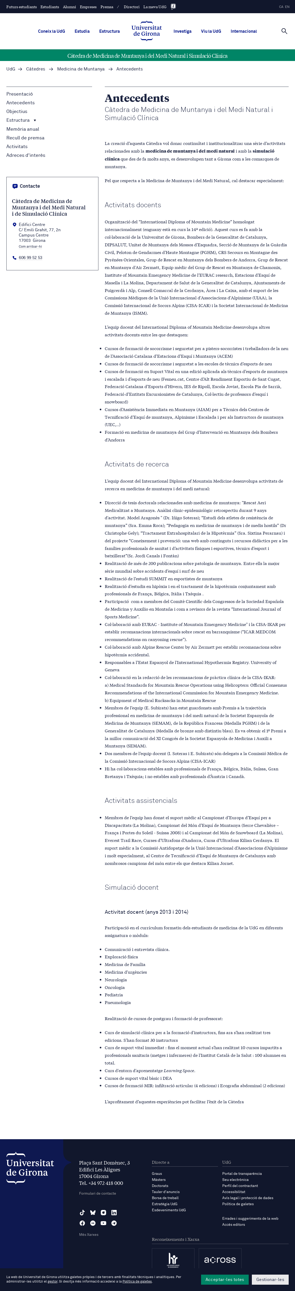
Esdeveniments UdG (169, 1210)
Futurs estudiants (21, 6)
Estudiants (49, 6)
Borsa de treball (165, 1198)
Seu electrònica (235, 1180)
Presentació (19, 94)
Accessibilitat (233, 1192)
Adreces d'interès (25, 155)
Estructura (109, 31)
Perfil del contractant (240, 1186)
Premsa (107, 6)
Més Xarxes (88, 1235)
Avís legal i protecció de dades (247, 1198)
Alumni (69, 6)
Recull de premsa (25, 138)
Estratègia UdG (165, 1204)
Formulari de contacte (97, 1193)
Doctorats (160, 1186)
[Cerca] (284, 31)
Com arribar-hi (30, 246)
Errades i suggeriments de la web (250, 1219)
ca (281, 7)
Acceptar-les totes (225, 1280)
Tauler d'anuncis (166, 1192)
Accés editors (233, 1225)
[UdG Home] (146, 31)
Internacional (244, 31)
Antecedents (20, 103)
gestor (52, 1281)
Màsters (159, 1180)
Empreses (88, 6)
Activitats (17, 146)
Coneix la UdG (51, 31)
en (287, 7)
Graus (157, 1174)
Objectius (16, 111)
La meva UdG (154, 6)
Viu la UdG (211, 31)
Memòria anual (22, 129)
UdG (10, 69)
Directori (132, 6)
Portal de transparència (242, 1174)
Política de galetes (238, 1204)
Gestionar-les (270, 1280)
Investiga (183, 31)
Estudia (82, 31)
